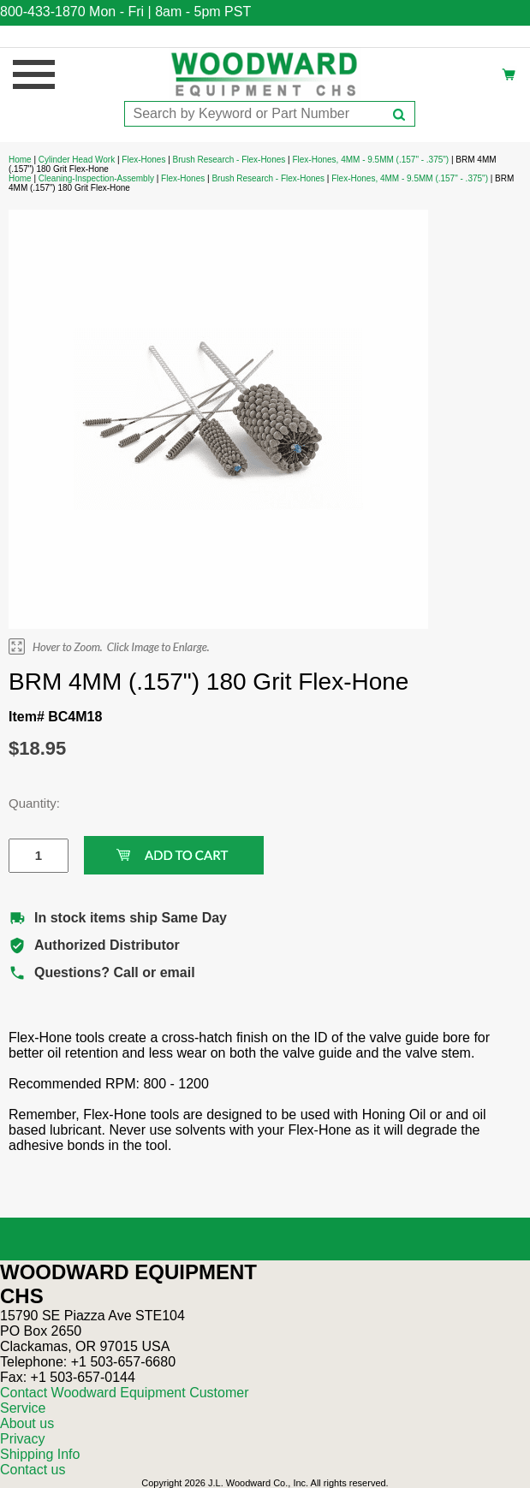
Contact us (32, 1469)
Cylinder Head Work (77, 159)
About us (27, 1423)
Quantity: (26, 803)
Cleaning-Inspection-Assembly (96, 178)
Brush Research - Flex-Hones (229, 159)
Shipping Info (40, 1454)
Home (20, 159)
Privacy (22, 1439)
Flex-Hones (143, 159)
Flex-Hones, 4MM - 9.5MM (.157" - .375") (370, 159)
